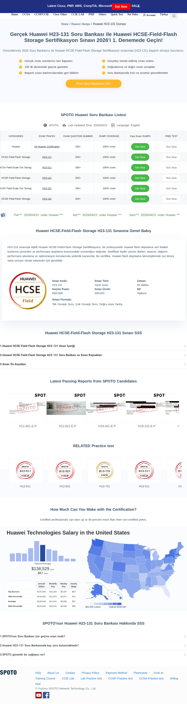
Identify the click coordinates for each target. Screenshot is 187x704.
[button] (93, 345)
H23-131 (47, 198)
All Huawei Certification (47, 146)
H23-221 (47, 188)
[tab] (93, 345)
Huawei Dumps (80, 24)
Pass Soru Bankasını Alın (93, 83)
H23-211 (47, 167)
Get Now (121, 6)
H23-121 (47, 178)
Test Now (171, 146)
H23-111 (47, 157)
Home (64, 24)
